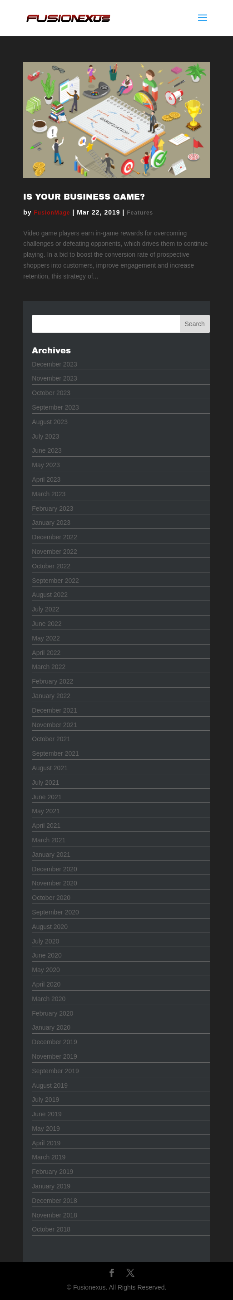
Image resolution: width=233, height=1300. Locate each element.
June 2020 (46, 955)
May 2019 (45, 1128)
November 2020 (54, 883)
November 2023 (54, 378)
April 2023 (46, 479)
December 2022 (54, 537)
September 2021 (55, 753)
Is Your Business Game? (84, 196)
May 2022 (45, 638)
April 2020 (46, 984)
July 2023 (45, 436)
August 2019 (50, 1085)
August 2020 (50, 926)
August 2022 (50, 594)
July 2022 (45, 609)
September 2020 (55, 912)
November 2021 (54, 724)
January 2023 (51, 522)
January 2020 (51, 1027)
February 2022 (52, 681)
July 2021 (45, 782)
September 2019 (55, 1071)
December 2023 (54, 364)
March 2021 (48, 840)
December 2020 (54, 869)
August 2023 (50, 421)
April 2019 (46, 1143)
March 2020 (48, 998)
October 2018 (51, 1229)
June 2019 (46, 1114)
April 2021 (46, 825)
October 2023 (51, 392)
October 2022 (51, 566)
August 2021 (50, 768)
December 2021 (54, 710)
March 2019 (48, 1157)
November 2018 (54, 1215)
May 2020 (45, 969)
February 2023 (52, 508)
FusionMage (52, 213)
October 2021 (51, 739)
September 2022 (55, 580)
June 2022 (46, 623)
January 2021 (51, 854)
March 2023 (48, 494)
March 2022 (48, 666)
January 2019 (51, 1186)
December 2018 (54, 1200)
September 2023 (55, 407)
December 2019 (54, 1042)
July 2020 (45, 941)
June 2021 (46, 797)
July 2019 (45, 1099)
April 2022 (46, 652)
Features (140, 213)
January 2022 (51, 695)
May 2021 (45, 811)
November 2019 (54, 1056)
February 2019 (52, 1171)
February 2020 (52, 1013)
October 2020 (51, 897)
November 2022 (54, 551)
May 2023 (45, 465)
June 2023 (46, 450)
